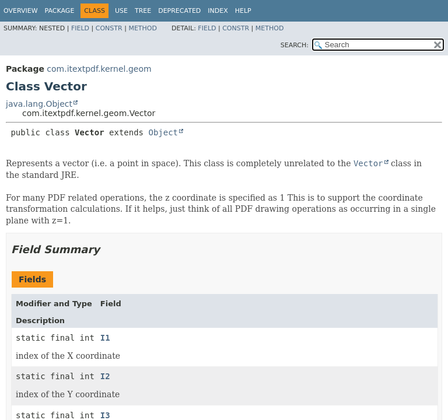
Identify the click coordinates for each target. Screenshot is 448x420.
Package (60, 11)
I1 (105, 337)
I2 (105, 376)
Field (80, 28)
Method (142, 28)
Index (218, 11)
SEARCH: (295, 45)
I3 (105, 415)
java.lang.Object (39, 103)
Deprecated (179, 11)
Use (121, 11)
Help (243, 11)
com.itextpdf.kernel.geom (99, 69)
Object (163, 132)
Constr (109, 28)
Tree (143, 11)
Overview (21, 11)
